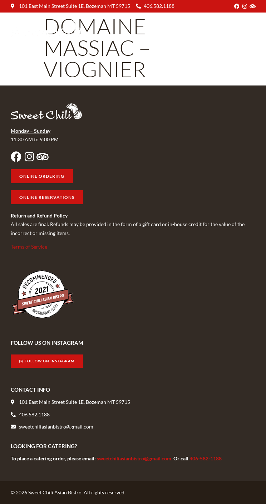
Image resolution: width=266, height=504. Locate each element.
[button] (249, 28)
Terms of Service (29, 247)
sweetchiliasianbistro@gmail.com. (135, 458)
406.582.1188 (159, 6)
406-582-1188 (205, 458)
